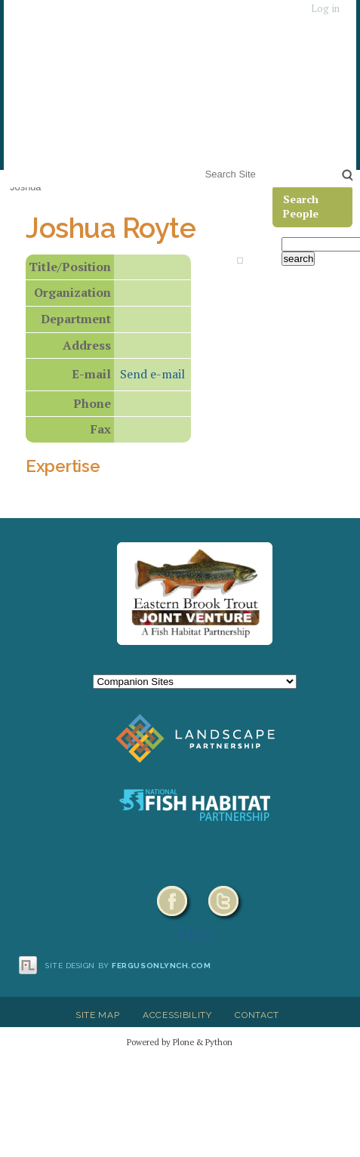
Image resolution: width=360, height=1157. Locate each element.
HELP (195, 934)
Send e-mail (152, 374)
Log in (325, 8)
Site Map (97, 1015)
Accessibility (177, 1015)
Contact (257, 1015)
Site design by (128, 965)
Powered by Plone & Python (179, 1041)
